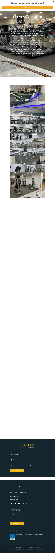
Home (11, 547)
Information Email (14, 499)
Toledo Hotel (21, 549)
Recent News (32, 547)
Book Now (17, 470)
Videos (20, 547)
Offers (25, 547)
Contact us (39, 547)
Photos (16, 547)
